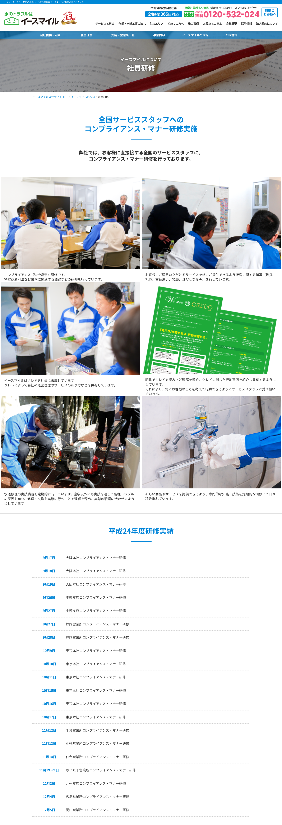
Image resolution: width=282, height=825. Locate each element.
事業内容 (159, 35)
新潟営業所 (97, 726)
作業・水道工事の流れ (132, 23)
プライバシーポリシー (255, 726)
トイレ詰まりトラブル (17, 721)
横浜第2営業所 (99, 764)
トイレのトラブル (15, 704)
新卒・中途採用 (251, 764)
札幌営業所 (97, 704)
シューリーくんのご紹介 (214, 737)
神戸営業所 (134, 770)
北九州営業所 (173, 759)
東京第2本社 (98, 748)
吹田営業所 (134, 759)
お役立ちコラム (212, 23)
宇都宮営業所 (136, 704)
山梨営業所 (134, 715)
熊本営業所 (171, 770)
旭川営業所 (97, 710)
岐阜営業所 (134, 731)
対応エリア (156, 23)
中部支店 (133, 721)
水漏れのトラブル (15, 770)
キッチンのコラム (58, 783)
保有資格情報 (250, 748)
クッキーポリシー (253, 759)
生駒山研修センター (177, 721)
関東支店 (96, 753)
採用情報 (246, 23)
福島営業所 (97, 721)
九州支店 (170, 753)
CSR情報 (231, 35)
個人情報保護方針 (253, 731)
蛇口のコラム (55, 756)
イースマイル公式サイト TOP (50, 97)
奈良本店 (170, 715)
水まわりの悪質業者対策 (214, 742)
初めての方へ (175, 23)
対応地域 (52, 731)
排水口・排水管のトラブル (20, 748)
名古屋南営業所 (137, 726)
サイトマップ (250, 753)
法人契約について (267, 23)
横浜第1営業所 (99, 759)
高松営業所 (171, 742)
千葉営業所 (97, 775)
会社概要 (231, 23)
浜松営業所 (134, 742)
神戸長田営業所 (137, 775)
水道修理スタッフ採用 (255, 770)
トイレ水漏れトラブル (17, 726)
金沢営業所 (97, 731)
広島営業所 (171, 731)
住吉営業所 (134, 764)
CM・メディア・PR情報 (213, 748)
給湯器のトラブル (15, 742)
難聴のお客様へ (208, 710)
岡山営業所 (171, 726)
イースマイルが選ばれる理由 (65, 704)
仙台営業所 (97, 715)
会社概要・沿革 (50, 35)
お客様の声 (54, 710)
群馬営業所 (134, 710)
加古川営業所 (173, 704)
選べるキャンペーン (211, 721)
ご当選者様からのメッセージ (216, 731)
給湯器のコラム (56, 762)
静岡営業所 (134, 737)
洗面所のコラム (56, 773)
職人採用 (247, 775)
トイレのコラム (56, 751)
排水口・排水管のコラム (62, 767)
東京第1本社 (98, 742)
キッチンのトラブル (16, 764)
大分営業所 (171, 764)
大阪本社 (133, 753)
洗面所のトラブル (15, 753)
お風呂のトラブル (15, 759)
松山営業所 (171, 748)
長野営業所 (97, 737)
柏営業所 (96, 770)
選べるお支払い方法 (59, 721)
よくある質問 (55, 726)
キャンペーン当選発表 (212, 726)
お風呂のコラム (56, 778)
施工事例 (193, 23)
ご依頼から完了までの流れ (63, 715)
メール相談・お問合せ (212, 704)
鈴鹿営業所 (134, 748)
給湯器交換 (11, 775)
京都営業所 (171, 710)
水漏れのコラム (56, 789)
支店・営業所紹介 (100, 695)
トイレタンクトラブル (17, 731)
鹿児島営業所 (173, 775)
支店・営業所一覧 (123, 35)
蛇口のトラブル (13, 737)
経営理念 (86, 35)
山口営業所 (171, 737)
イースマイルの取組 (195, 35)
